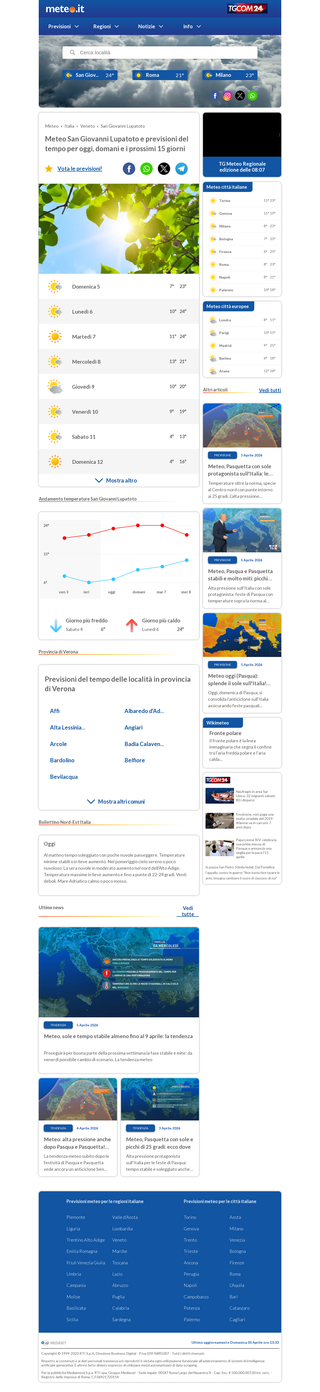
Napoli (190, 1285)
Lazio (117, 1274)
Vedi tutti (270, 390)
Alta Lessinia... (67, 727)
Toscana (120, 1262)
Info (188, 26)
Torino (190, 1217)
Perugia (191, 1274)
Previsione (222, 455)
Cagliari (237, 1319)
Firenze (237, 1262)
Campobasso (196, 1296)
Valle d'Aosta (125, 1217)
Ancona (191, 1262)
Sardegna (121, 1319)
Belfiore (134, 760)
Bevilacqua (64, 776)
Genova (191, 1228)
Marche (119, 1251)
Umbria (73, 1274)
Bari (234, 1296)
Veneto (119, 1240)
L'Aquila (237, 1285)
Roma (235, 1274)
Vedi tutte (188, 911)
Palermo (192, 1319)
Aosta (235, 1217)
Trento (190, 1240)
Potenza (192, 1308)
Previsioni (59, 26)
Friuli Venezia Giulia (85, 1262)
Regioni (102, 26)
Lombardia (122, 1228)
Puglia (118, 1296)
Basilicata (76, 1308)
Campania (76, 1285)
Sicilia (72, 1319)
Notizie (146, 26)
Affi (55, 711)
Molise (73, 1296)
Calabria (120, 1308)
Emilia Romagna (81, 1251)
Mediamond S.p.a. (80, 1372)
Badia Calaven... (144, 744)
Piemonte (75, 1217)
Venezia (237, 1240)
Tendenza (58, 1025)
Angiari (133, 727)
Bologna (238, 1251)
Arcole (58, 744)
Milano (236, 1228)
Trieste (191, 1251)
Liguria (73, 1228)
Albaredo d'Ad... (144, 711)
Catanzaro (240, 1308)
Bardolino (62, 760)
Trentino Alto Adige (85, 1240)
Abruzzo (120, 1285)
